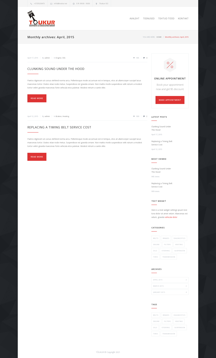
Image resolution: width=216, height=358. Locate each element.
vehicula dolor (171, 217)
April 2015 (170, 280)
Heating (66, 116)
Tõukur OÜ (103, 3)
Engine (58, 58)
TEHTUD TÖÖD (166, 18)
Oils (63, 58)
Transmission (168, 257)
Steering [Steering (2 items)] (166, 327)
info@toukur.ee (60, 3)
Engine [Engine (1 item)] (156, 321)
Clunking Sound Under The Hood (55, 69)
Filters (167, 244)
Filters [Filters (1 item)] (167, 321)
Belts (155, 238)
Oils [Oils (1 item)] (155, 327)
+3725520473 (39, 3)
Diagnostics (179, 238)
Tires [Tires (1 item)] (155, 334)
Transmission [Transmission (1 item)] (168, 334)
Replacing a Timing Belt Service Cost (59, 127)
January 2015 (170, 292)
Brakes (59, 116)
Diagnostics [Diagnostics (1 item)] (179, 315)
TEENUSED (149, 18)
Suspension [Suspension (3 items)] (179, 327)
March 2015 (170, 286)
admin (47, 58)
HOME (159, 37)
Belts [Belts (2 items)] (155, 315)
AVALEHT (134, 18)
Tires (155, 257)
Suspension (179, 251)
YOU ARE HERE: (149, 37)
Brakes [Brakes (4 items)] (166, 315)
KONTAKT (183, 18)
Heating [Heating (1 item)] (179, 321)
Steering (166, 251)
